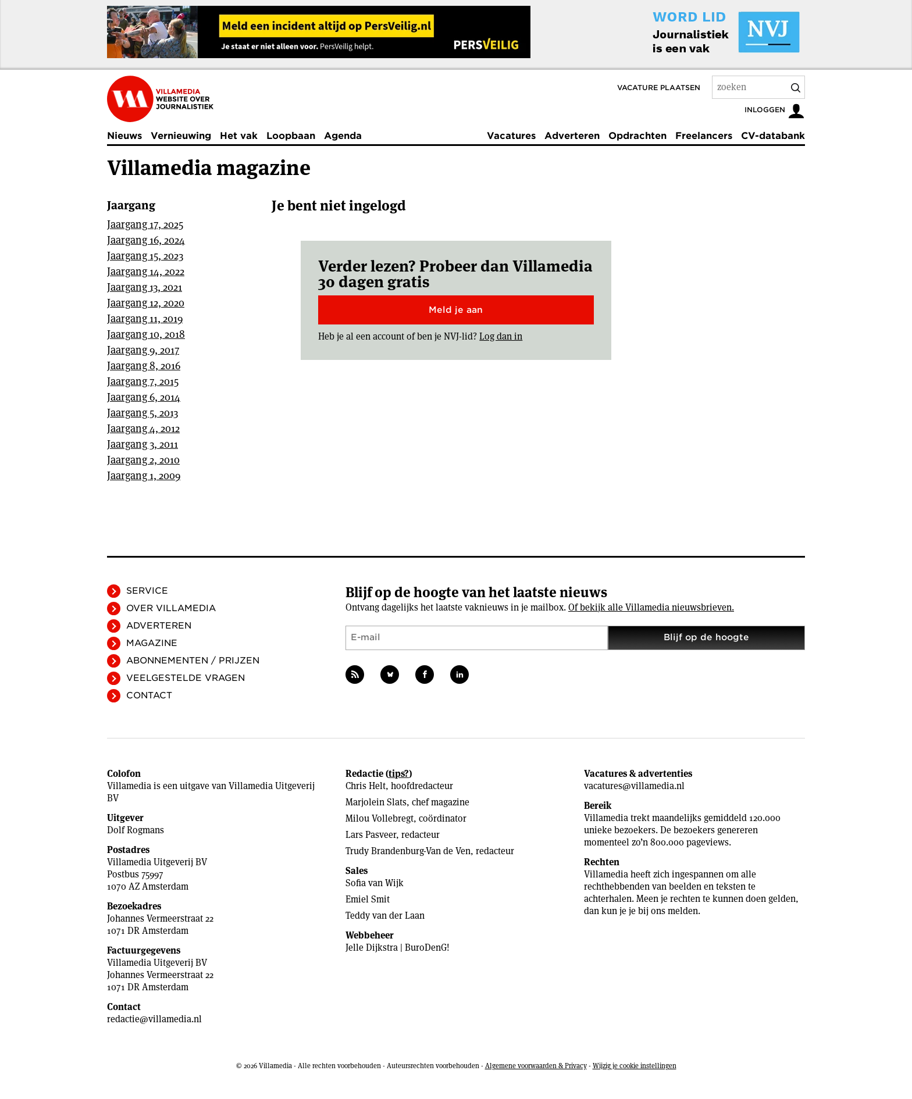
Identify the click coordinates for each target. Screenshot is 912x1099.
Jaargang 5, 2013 (142, 412)
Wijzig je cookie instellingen (634, 1065)
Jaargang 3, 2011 (142, 444)
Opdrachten (637, 135)
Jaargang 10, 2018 (146, 334)
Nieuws (124, 135)
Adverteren (572, 135)
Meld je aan (456, 310)
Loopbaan (290, 135)
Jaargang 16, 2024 (146, 240)
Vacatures (511, 135)
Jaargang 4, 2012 (143, 428)
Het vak (239, 135)
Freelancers (703, 135)
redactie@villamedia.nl (154, 1019)
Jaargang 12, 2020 (145, 302)
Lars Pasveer (370, 835)
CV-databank (773, 135)
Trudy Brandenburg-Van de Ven (408, 851)
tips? (399, 774)
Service (147, 591)
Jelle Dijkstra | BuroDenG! (397, 947)
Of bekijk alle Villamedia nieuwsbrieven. (651, 607)
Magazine (151, 643)
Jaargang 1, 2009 (143, 475)
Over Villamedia (171, 608)
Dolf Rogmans (135, 830)
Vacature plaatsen (658, 87)
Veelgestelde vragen (185, 678)
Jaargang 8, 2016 (143, 365)
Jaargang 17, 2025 (145, 224)
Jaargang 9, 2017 (143, 349)
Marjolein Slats (376, 802)
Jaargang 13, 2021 (144, 287)
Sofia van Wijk (374, 883)
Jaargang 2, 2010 (143, 459)
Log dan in (500, 336)
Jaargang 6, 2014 (143, 397)
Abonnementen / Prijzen (192, 660)
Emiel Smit (367, 899)
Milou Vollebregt (379, 818)
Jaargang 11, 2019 (145, 318)
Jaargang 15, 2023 (145, 255)
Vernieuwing (181, 135)
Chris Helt (365, 786)
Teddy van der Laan (385, 915)
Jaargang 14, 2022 (145, 271)
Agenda (343, 135)
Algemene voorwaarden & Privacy (536, 1065)
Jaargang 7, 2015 (143, 381)
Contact (149, 695)
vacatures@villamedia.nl (634, 786)
